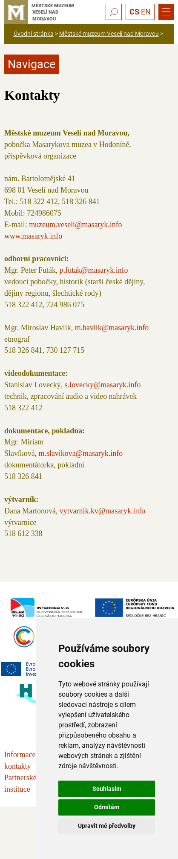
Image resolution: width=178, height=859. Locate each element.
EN (146, 11)
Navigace (31, 64)
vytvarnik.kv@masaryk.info (102, 511)
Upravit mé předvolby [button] (106, 825)
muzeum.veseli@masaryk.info (75, 224)
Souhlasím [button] (106, 788)
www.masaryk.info (33, 236)
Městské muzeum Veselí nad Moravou (109, 33)
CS (134, 11)
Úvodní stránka (34, 33)
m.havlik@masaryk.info (112, 327)
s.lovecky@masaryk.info (103, 384)
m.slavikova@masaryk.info (81, 453)
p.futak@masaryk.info (94, 270)
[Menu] (166, 12)
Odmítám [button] (106, 807)
